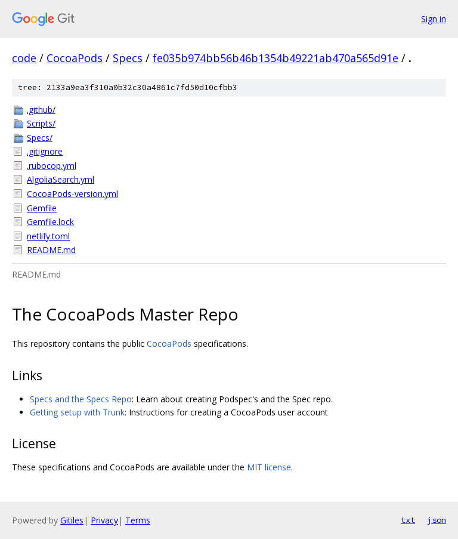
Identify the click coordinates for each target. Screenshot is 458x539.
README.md (51, 249)
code (24, 58)
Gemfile (42, 208)
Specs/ (39, 137)
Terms (137, 520)
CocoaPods (75, 58)
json (436, 520)
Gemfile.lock (50, 221)
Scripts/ (41, 123)
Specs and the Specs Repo (81, 399)
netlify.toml (48, 236)
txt (408, 520)
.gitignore (45, 151)
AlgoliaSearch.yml (60, 179)
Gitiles (71, 520)
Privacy (104, 520)
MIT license (269, 467)
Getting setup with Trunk (77, 412)
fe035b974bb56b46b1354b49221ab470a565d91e (275, 58)
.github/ (41, 109)
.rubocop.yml (51, 165)
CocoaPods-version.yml (72, 193)
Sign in (433, 18)
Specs (128, 58)
